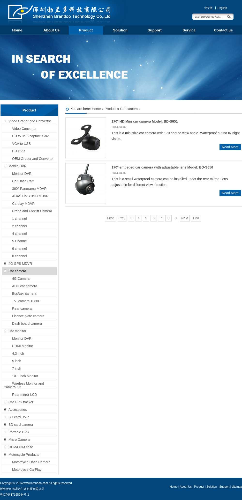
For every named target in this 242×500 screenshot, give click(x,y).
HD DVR (18, 151)
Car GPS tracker (20, 402)
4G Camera (21, 278)
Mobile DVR (17, 166)
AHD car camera (24, 286)
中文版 (208, 8)
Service (188, 30)
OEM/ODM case (20, 447)
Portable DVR (18, 432)
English (222, 8)
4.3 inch (18, 353)
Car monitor (17, 331)
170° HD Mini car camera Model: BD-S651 (145, 121)
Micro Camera (19, 439)
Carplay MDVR (23, 204)
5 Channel (20, 241)
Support (155, 30)
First (110, 218)
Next (184, 218)
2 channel (19, 226)
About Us (52, 30)
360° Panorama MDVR (29, 189)
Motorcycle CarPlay (26, 469)
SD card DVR (18, 417)
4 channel (19, 233)
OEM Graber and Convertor (33, 159)
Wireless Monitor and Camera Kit (24, 385)
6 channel (19, 248)
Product (86, 30)
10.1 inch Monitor (25, 376)
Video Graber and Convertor (29, 121)
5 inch (16, 361)
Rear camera (22, 308)
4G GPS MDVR (20, 263)
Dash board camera (27, 323)
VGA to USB (21, 144)
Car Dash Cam (23, 181)
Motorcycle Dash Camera (31, 462)
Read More (230, 147)
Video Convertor (24, 129)
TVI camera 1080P (26, 301)
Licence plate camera (28, 316)
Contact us (223, 30)
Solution (120, 30)
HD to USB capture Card (30, 136)
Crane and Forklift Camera (32, 211)
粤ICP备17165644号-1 (14, 494)
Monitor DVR (21, 174)
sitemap (237, 486)
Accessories (17, 410)
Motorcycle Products (23, 454)
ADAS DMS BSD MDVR (30, 196)
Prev (122, 218)
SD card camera (20, 424)
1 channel (19, 219)
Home (17, 30)
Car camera (129, 109)
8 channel (19, 256)
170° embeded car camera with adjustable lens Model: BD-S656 (162, 167)
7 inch (16, 368)
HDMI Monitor (22, 346)
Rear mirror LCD (24, 395)
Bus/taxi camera (24, 293)
